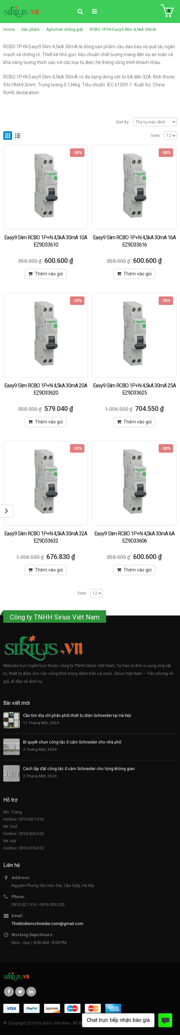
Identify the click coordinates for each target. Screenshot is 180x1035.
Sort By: (123, 122)
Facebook (9, 992)
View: (156, 135)
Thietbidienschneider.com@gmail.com (47, 923)
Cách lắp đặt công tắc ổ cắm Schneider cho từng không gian (79, 768)
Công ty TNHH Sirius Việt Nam (55, 617)
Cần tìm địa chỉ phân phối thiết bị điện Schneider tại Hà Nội (77, 715)
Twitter (20, 992)
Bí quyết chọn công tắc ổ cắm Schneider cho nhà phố (72, 742)
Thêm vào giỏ (49, 273)
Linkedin (31, 992)
